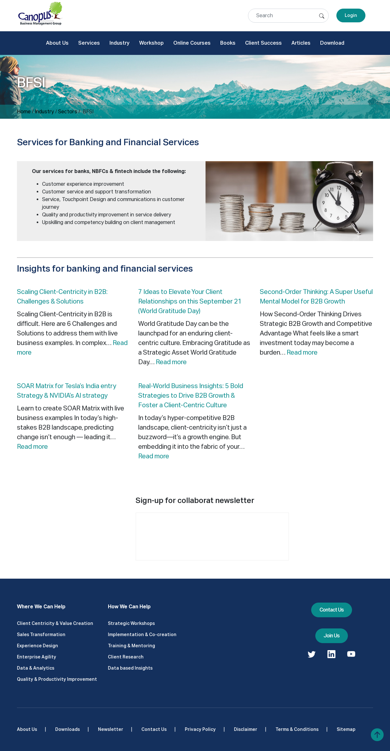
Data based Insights (130, 668)
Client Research (126, 656)
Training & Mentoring (131, 645)
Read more (171, 361)
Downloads (67, 729)
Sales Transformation (41, 634)
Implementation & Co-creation (142, 634)
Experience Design (37, 645)
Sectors (67, 112)
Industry (44, 112)
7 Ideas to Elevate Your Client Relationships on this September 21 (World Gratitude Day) (190, 301)
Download (332, 43)
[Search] (288, 16)
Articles (301, 43)
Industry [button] (119, 43)
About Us (27, 729)
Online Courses (192, 43)
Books (228, 43)
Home (24, 112)
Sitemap (346, 729)
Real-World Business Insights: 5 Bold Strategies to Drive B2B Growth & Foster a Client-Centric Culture (190, 395)
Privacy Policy (200, 729)
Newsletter (110, 729)
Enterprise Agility (36, 656)
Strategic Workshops (131, 623)
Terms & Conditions (297, 729)
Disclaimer (245, 729)
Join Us (332, 636)
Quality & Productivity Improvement (57, 679)
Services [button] (89, 43)
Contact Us (331, 610)
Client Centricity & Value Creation (55, 623)
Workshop (151, 43)
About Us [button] (57, 43)
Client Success (263, 43)
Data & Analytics (35, 668)
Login (351, 15)
